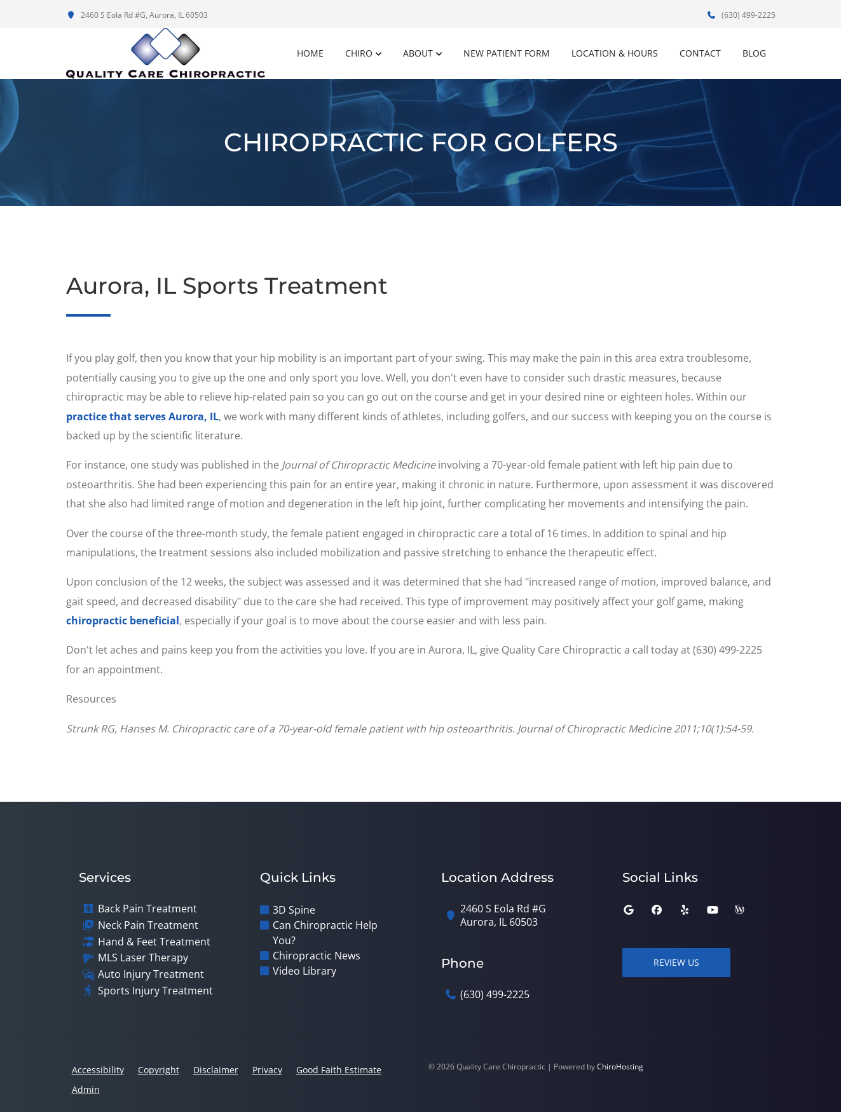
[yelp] (684, 909)
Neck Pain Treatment (148, 925)
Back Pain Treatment (147, 909)
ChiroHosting (620, 1066)
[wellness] (739, 909)
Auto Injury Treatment (151, 974)
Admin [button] (86, 1089)
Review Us (676, 962)
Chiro (359, 53)
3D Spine (294, 910)
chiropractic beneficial (122, 621)
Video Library (304, 971)
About (418, 53)
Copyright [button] (158, 1070)
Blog (754, 53)
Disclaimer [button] (215, 1070)
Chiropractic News (316, 956)
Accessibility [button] (98, 1070)
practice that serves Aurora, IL (142, 416)
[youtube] (712, 909)
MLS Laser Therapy (143, 957)
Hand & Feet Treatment (154, 942)
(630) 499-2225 (741, 15)
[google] (628, 909)
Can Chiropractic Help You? (325, 932)
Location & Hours (614, 53)
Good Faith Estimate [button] (338, 1070)
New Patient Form (506, 53)
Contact (700, 53)
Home (310, 53)
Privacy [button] (267, 1070)
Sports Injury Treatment (155, 991)
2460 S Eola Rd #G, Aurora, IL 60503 (137, 15)
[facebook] (656, 909)
